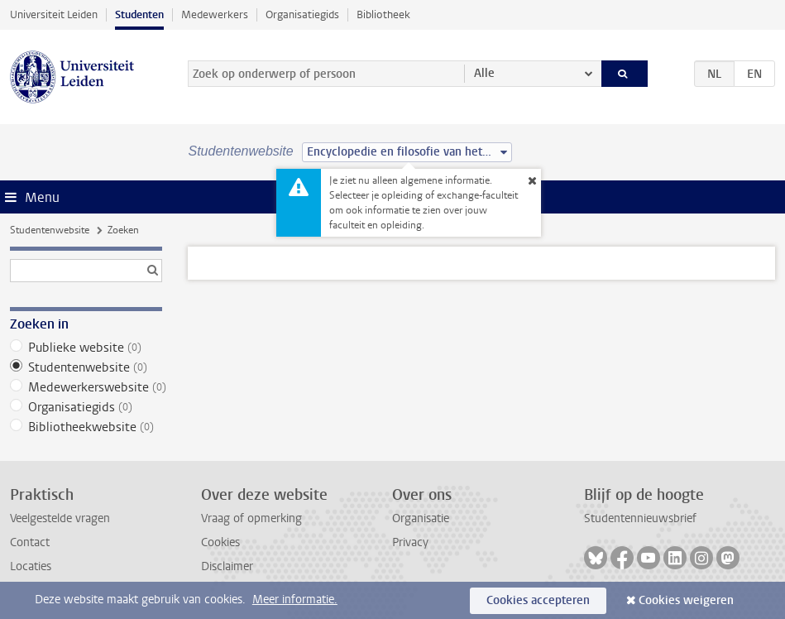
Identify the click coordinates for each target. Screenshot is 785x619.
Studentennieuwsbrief (640, 518)
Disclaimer (227, 566)
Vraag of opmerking (251, 518)
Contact (30, 542)
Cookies (220, 542)
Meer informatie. (294, 599)
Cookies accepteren (538, 600)
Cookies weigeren (686, 600)
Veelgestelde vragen (60, 518)
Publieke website (86, 347)
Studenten (139, 14)
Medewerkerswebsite (86, 387)
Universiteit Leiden (54, 14)
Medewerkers (214, 14)
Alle (484, 73)
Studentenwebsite (49, 230)
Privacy (410, 542)
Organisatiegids (302, 14)
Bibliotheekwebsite (86, 427)
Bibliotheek (383, 14)
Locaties (30, 566)
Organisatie (420, 518)
